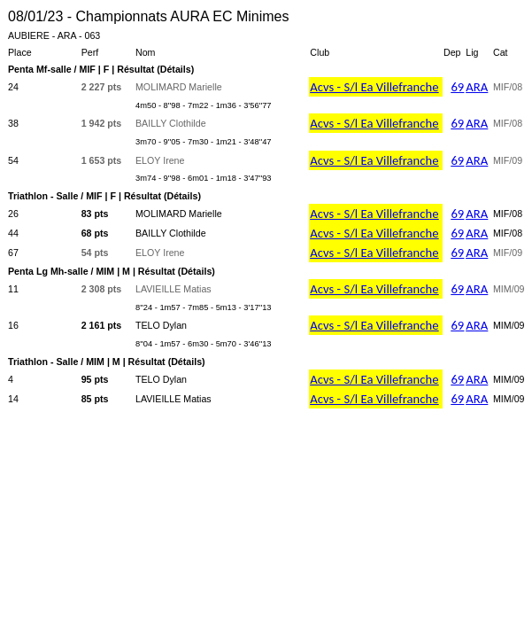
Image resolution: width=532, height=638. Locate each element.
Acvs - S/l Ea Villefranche (374, 87)
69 (457, 87)
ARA (477, 87)
